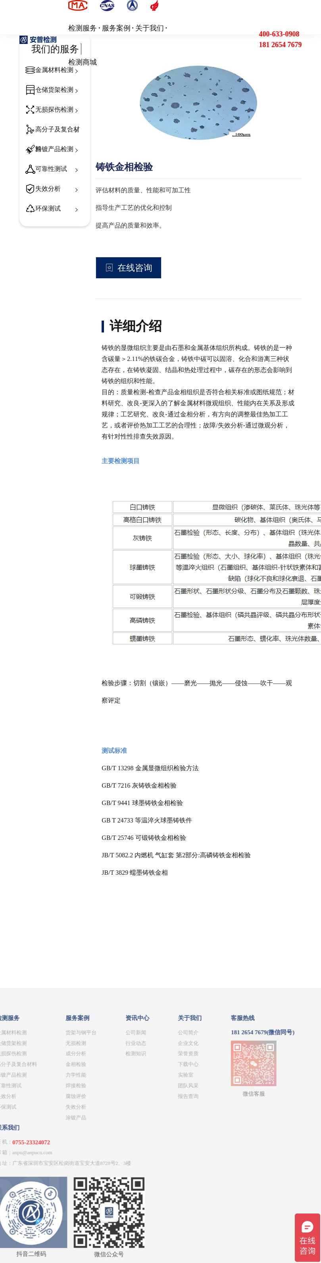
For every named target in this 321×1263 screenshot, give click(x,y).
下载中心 (118, 1170)
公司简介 (118, 1138)
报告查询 (118, 1202)
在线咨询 (134, 268)
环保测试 (48, 208)
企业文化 (118, 1148)
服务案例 (116, 28)
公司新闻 (65, 1138)
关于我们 (149, 28)
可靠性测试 (51, 168)
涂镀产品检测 (54, 149)
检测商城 (82, 62)
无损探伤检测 (54, 109)
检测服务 (82, 28)
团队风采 (118, 1191)
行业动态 (65, 1148)
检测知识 (65, 1159)
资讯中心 (67, 1124)
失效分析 (48, 188)
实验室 (115, 1180)
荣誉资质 (118, 1159)
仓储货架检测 (54, 89)
